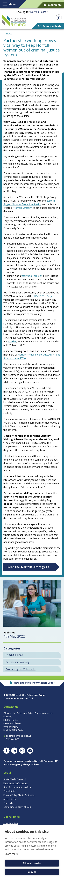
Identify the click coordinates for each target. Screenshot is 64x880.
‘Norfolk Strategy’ (22, 207)
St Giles (12, 341)
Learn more (11, 853)
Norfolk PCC (14, 20)
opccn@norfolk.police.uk (18, 735)
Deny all (32, 872)
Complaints (9, 791)
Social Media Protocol (14, 779)
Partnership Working (17, 662)
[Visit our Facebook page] (6, 751)
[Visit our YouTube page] (30, 751)
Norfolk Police (38, 11)
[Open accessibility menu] (58, 17)
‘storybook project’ (32, 275)
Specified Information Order (17, 787)
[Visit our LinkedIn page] (14, 751)
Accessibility (9, 799)
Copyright (8, 802)
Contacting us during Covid (17, 806)
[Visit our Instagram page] (22, 751)
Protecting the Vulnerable (20, 669)
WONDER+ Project (44, 296)
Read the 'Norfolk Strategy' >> (29, 567)
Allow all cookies (32, 863)
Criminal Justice (14, 654)
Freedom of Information (15, 783)
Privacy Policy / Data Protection (19, 795)
